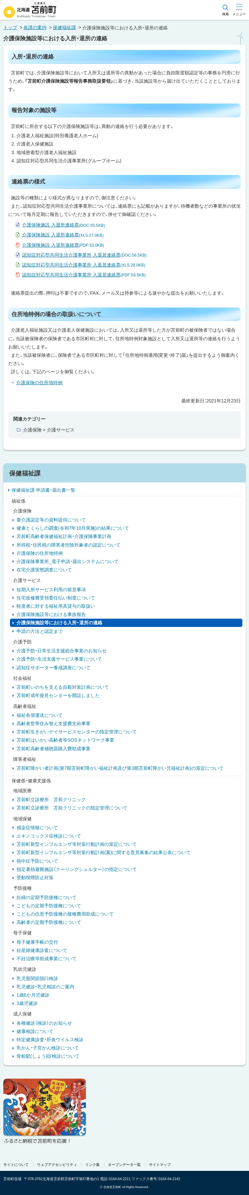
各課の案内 (35, 27)
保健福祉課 (64, 27)
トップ (10, 27)
